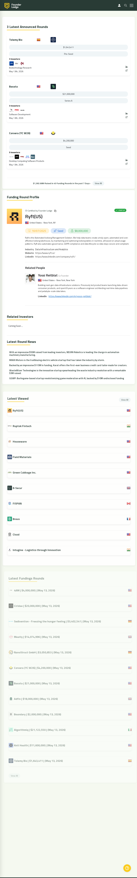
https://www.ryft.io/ (45, 253)
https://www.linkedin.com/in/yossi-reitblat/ (70, 296)
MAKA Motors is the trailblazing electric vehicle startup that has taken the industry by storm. (56, 360)
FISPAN (18, 503)
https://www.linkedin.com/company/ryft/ (55, 256)
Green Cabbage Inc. (26, 472)
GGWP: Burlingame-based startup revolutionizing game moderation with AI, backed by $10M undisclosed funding (66, 378)
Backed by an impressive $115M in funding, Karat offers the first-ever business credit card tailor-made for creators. (68, 365)
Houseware (21, 441)
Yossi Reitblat (48, 275)
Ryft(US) (34, 216)
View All (98, 183)
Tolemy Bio (15, 39)
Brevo (17, 519)
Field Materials (23, 457)
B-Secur (19, 488)
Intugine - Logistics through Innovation (38, 550)
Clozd (17, 534)
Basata (13, 86)
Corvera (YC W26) (19, 133)
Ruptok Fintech (23, 426)
